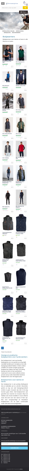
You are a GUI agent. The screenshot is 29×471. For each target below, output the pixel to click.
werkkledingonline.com (13, 409)
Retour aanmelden (6, 420)
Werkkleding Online (8, 31)
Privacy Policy (5, 428)
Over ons (4, 422)
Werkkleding (20, 31)
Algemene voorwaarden (8, 426)
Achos (21, 469)
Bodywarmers (16, 32)
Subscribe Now (14, 448)
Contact (3, 423)
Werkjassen (7, 32)
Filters (23, 12)
